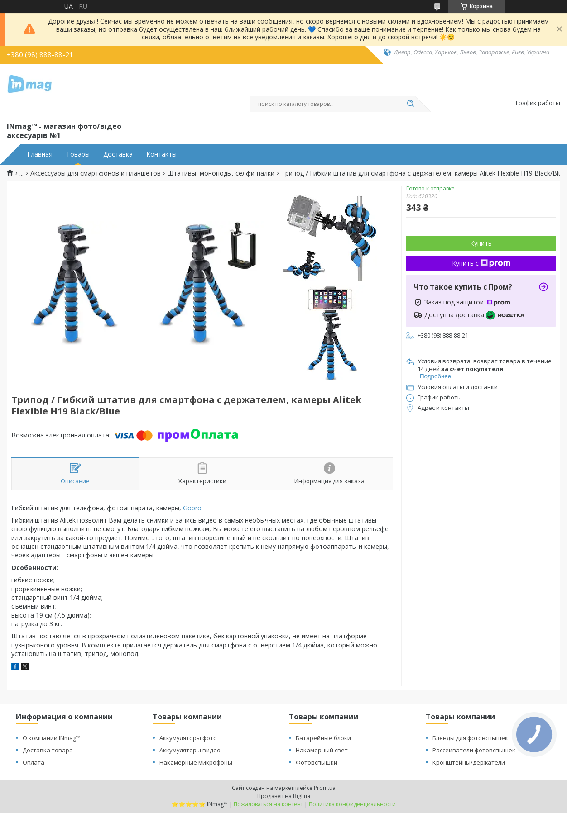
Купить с (481, 263)
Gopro (192, 508)
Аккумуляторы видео (190, 750)
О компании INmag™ (52, 738)
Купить (481, 243)
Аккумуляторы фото (188, 738)
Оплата (33, 762)
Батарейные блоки (323, 738)
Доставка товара (48, 750)
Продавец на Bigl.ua (283, 796)
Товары (78, 154)
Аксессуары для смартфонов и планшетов (95, 173)
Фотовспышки (316, 762)
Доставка (118, 154)
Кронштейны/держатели (468, 762)
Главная (40, 154)
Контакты (161, 154)
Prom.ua (325, 788)
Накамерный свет (322, 750)
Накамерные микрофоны (195, 762)
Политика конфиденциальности (352, 804)
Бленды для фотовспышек (470, 738)
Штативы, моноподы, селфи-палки (220, 173)
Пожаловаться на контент (268, 804)
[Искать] (410, 104)
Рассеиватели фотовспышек (473, 750)
